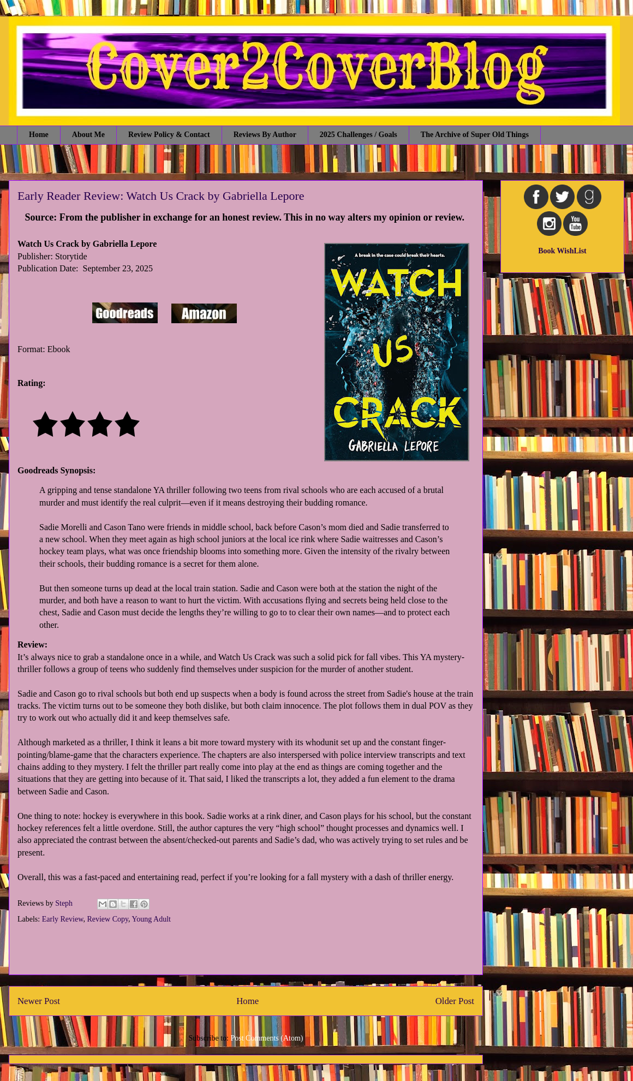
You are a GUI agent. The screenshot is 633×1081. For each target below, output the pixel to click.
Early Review (62, 919)
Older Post (454, 1001)
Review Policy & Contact (169, 134)
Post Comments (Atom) (266, 1038)
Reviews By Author (265, 134)
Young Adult (151, 919)
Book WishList (562, 251)
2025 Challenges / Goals (358, 134)
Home (39, 134)
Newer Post (38, 1001)
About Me (88, 134)
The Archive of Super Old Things (475, 134)
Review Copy (107, 919)
